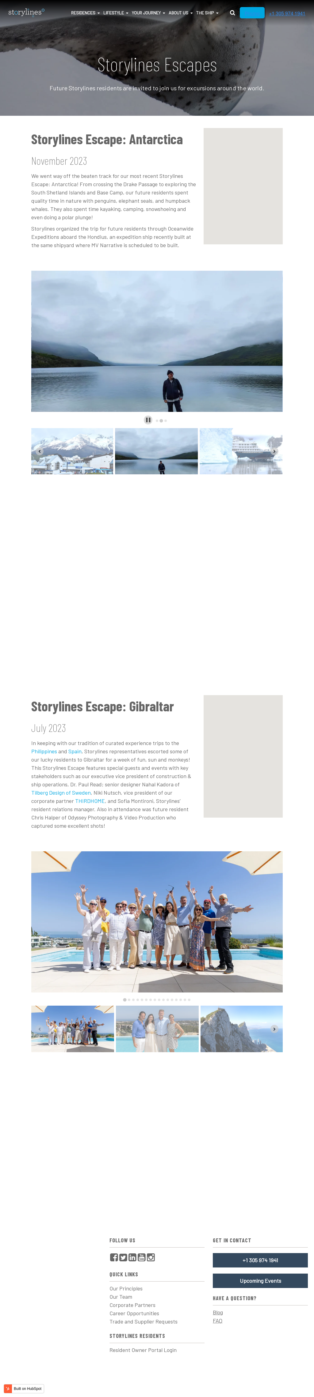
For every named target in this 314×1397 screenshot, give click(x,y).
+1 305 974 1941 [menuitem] (260, 1260)
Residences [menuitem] (83, 12)
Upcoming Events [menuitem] (260, 1280)
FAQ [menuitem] (217, 1320)
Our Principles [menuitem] (126, 1288)
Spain (75, 751)
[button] (72, 451)
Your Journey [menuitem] (146, 12)
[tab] (157, 421)
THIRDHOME (90, 800)
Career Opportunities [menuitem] (134, 1313)
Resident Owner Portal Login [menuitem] (143, 1349)
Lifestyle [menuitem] (113, 12)
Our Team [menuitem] (120, 1296)
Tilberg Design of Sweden (61, 792)
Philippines (44, 751)
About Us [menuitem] (178, 12)
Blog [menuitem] (218, 1312)
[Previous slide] (40, 451)
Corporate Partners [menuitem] (132, 1304)
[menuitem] (114, 1257)
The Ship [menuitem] (205, 12)
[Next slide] (274, 451)
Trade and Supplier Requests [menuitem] (143, 1321)
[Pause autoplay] (148, 420)
